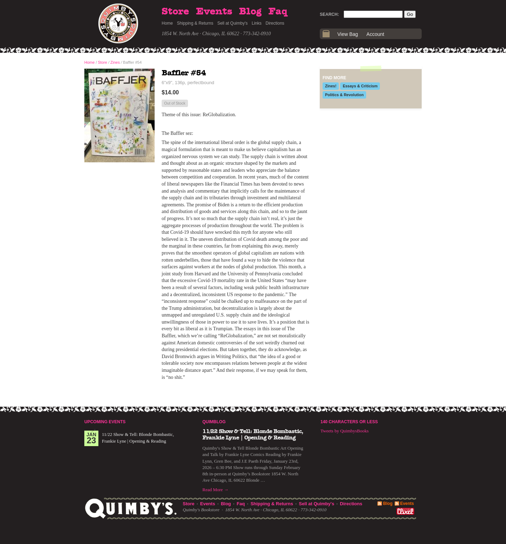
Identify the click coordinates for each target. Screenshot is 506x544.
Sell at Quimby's (232, 23)
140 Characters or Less (349, 421)
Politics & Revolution (344, 95)
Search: (329, 14)
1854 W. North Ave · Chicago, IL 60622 (200, 33)
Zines (115, 62)
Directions (275, 23)
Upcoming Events (104, 421)
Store (175, 12)
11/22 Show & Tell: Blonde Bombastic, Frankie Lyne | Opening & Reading (252, 434)
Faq (277, 12)
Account (375, 34)
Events (214, 12)
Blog (250, 12)
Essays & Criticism (360, 86)
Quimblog (214, 421)
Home (167, 23)
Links (256, 23)
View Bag (347, 34)
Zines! (330, 86)
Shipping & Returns (195, 23)
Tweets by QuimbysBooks (344, 430)
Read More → (215, 489)
